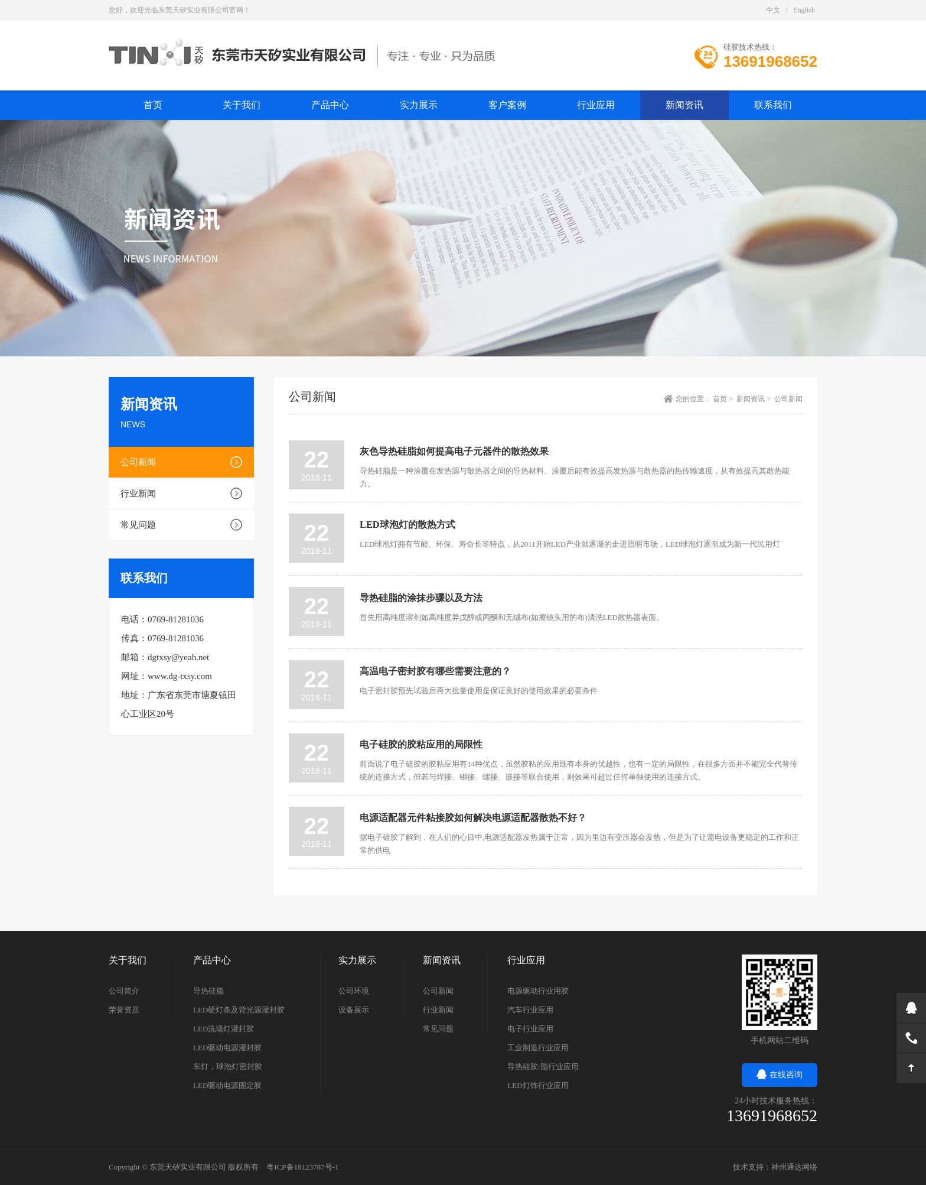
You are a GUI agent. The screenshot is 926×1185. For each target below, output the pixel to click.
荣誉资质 (124, 1009)
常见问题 (138, 525)
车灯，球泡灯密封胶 (227, 1066)
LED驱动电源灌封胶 (227, 1047)
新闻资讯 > (754, 399)
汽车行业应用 (530, 1009)
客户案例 (507, 105)
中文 (773, 10)
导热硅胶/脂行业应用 (543, 1066)
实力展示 (419, 105)
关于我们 (241, 105)
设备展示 (353, 1009)
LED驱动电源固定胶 (227, 1085)
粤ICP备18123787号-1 (302, 1167)
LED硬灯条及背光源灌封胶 (239, 1009)
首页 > (724, 399)
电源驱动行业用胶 (538, 990)
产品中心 (330, 105)
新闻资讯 (684, 105)
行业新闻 (138, 493)
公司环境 (353, 990)
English (804, 10)
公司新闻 (138, 462)
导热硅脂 (208, 990)
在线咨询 (780, 1074)
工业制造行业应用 (538, 1047)
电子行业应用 (530, 1028)
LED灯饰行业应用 (537, 1085)
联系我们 (773, 105)
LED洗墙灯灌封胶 (223, 1028)
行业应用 (596, 105)
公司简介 (124, 990)
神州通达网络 (794, 1167)
